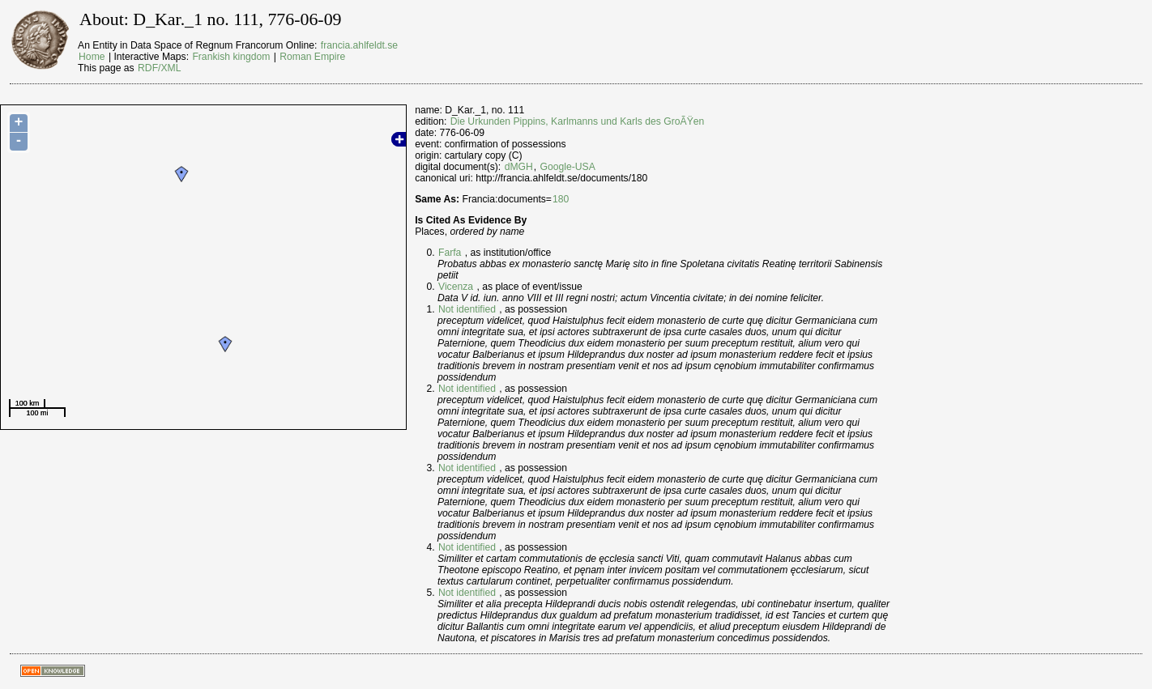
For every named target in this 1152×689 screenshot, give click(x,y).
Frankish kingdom (231, 56)
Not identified (467, 309)
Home (92, 56)
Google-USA (567, 166)
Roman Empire (312, 56)
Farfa (449, 252)
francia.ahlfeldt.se (359, 45)
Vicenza (455, 286)
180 (561, 199)
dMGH (519, 166)
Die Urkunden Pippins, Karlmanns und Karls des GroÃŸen (577, 121)
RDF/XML (159, 68)
